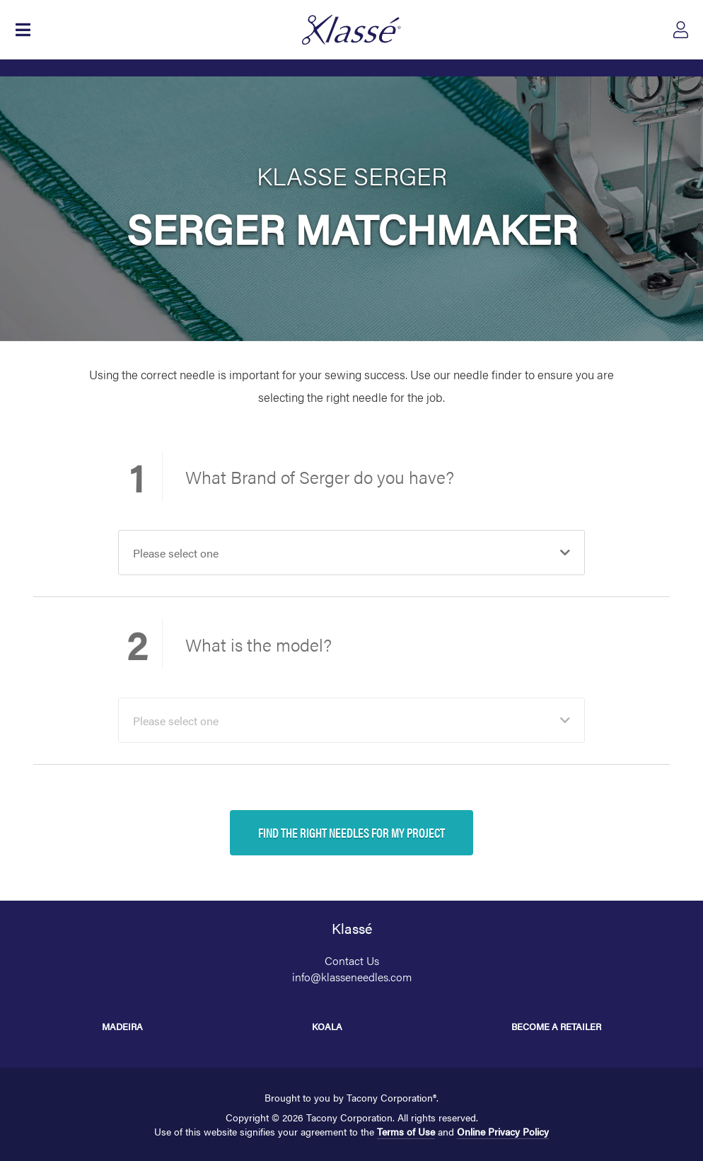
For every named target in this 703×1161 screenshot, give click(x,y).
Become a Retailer (556, 1026)
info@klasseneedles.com (352, 977)
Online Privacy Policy (503, 1131)
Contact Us (352, 960)
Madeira (122, 1026)
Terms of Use (406, 1131)
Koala (327, 1026)
